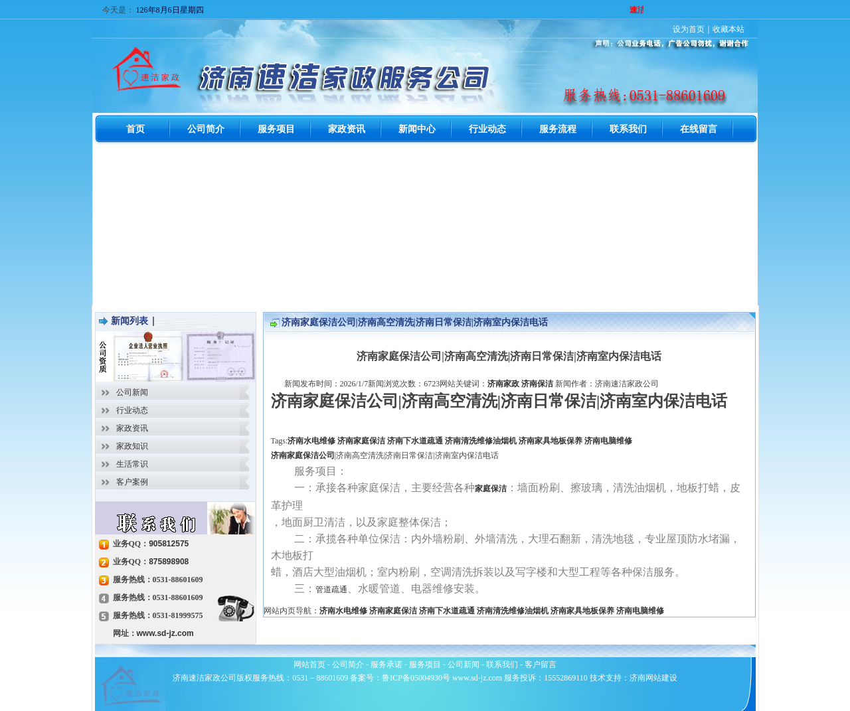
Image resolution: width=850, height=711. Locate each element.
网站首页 (309, 664)
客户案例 (132, 482)
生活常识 (132, 464)
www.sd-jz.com (165, 633)
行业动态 (132, 410)
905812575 (169, 543)
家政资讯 (132, 428)
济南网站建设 (653, 677)
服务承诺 (386, 664)
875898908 (169, 561)
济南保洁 (537, 383)
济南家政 (503, 383)
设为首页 (689, 29)
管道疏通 (331, 589)
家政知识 (132, 446)
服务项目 (425, 664)
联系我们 (502, 664)
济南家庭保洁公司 (303, 455)
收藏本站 (728, 29)
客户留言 (540, 664)
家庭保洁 (491, 488)
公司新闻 (132, 392)
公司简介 (348, 664)
